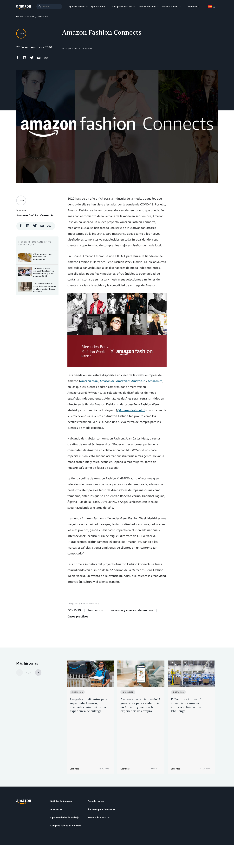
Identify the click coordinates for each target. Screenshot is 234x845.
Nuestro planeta (170, 6)
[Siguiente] (38, 672)
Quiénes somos (77, 6)
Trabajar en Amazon (122, 6)
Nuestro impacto (147, 6)
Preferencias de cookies (109, 827)
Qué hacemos (98, 6)
